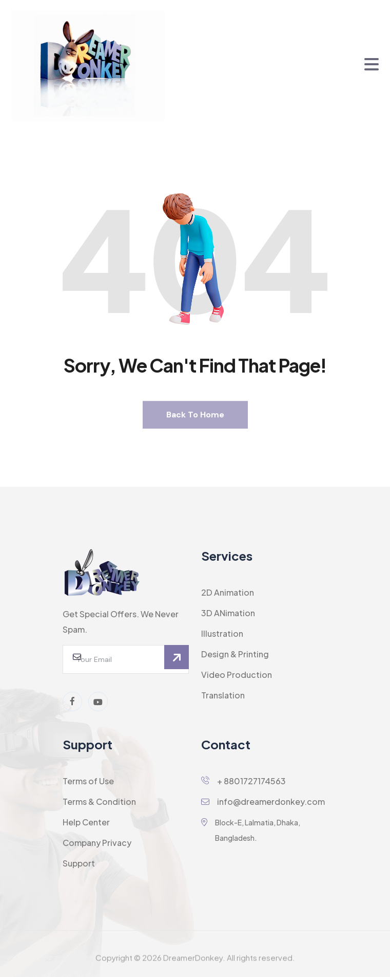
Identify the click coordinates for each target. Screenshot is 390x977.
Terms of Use (88, 781)
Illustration (222, 633)
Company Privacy (97, 842)
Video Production (236, 674)
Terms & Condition (99, 801)
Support (79, 863)
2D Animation (227, 592)
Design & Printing (235, 654)
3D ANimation (228, 612)
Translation (223, 695)
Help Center (86, 822)
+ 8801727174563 (243, 781)
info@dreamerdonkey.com (263, 801)
